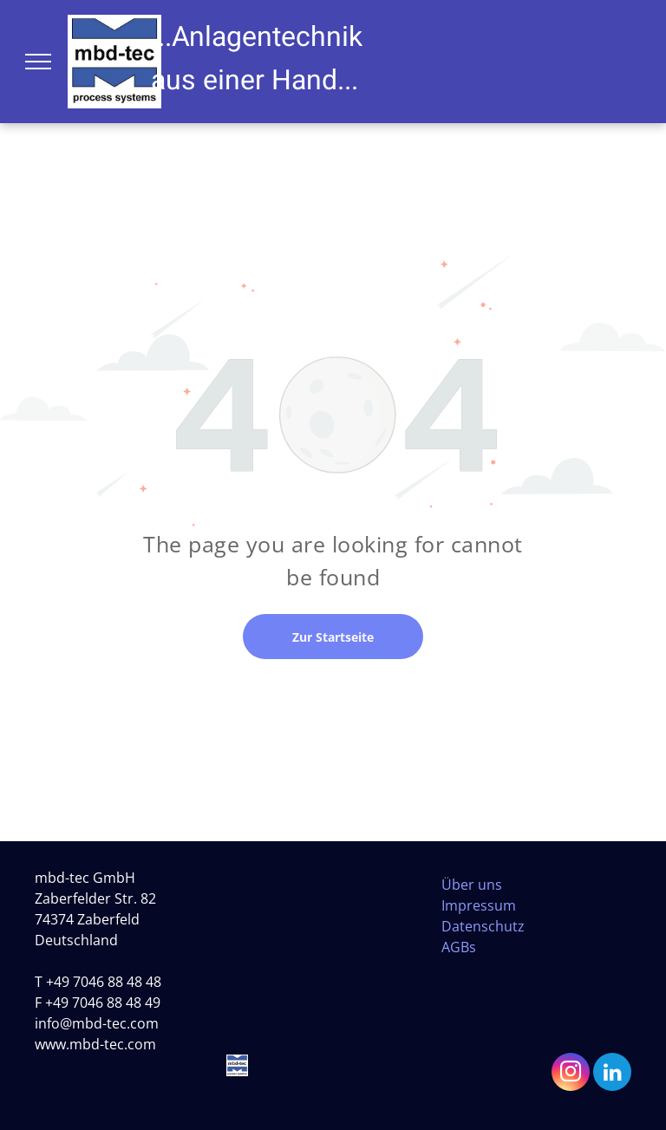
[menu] (38, 61)
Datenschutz (483, 926)
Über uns (471, 884)
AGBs (458, 947)
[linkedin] (612, 1074)
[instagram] (571, 1074)
